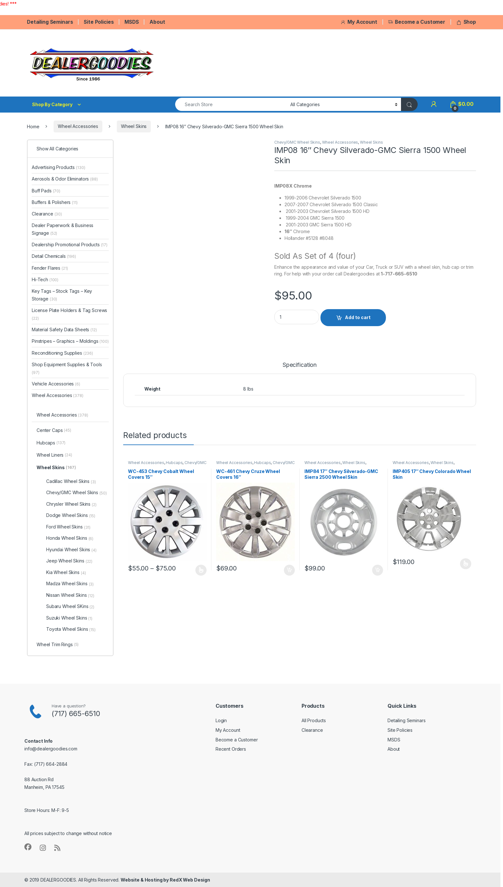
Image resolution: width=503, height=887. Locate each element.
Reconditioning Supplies (62, 353)
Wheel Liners (54, 455)
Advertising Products (58, 167)
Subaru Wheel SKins (70, 606)
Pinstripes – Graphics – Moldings (70, 341)
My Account (358, 22)
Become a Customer (416, 22)
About (157, 22)
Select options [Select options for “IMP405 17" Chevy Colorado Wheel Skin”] (465, 563)
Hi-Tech (45, 279)
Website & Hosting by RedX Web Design (165, 880)
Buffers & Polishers (55, 202)
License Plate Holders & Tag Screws (69, 314)
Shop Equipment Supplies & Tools (67, 368)
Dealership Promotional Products (69, 244)
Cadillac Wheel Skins (71, 481)
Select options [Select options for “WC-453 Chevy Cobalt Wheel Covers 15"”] (201, 570)
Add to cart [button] (289, 570)
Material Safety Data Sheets (64, 329)
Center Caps (54, 430)
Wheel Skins (134, 126)
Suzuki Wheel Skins (69, 618)
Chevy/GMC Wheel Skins (297, 142)
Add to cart (358, 317)
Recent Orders (231, 749)
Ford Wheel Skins (68, 527)
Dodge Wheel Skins (70, 515)
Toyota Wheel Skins (71, 629)
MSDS (131, 22)
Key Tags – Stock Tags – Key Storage (62, 294)
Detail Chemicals (54, 256)
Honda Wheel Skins (69, 538)
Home (33, 126)
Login (221, 720)
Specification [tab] (300, 365)
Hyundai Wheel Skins (71, 550)
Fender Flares (50, 268)
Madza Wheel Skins (70, 584)
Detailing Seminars (50, 22)
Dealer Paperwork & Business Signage (62, 229)
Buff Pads (46, 190)
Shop (466, 22)
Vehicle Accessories (56, 383)
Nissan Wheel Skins (70, 595)
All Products (314, 720)
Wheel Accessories (78, 126)
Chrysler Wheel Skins (71, 504)
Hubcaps (174, 462)
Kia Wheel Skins (66, 572)
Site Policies (99, 22)
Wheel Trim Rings (58, 644)
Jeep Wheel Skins (69, 561)
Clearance (47, 213)
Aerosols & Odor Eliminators (65, 179)
